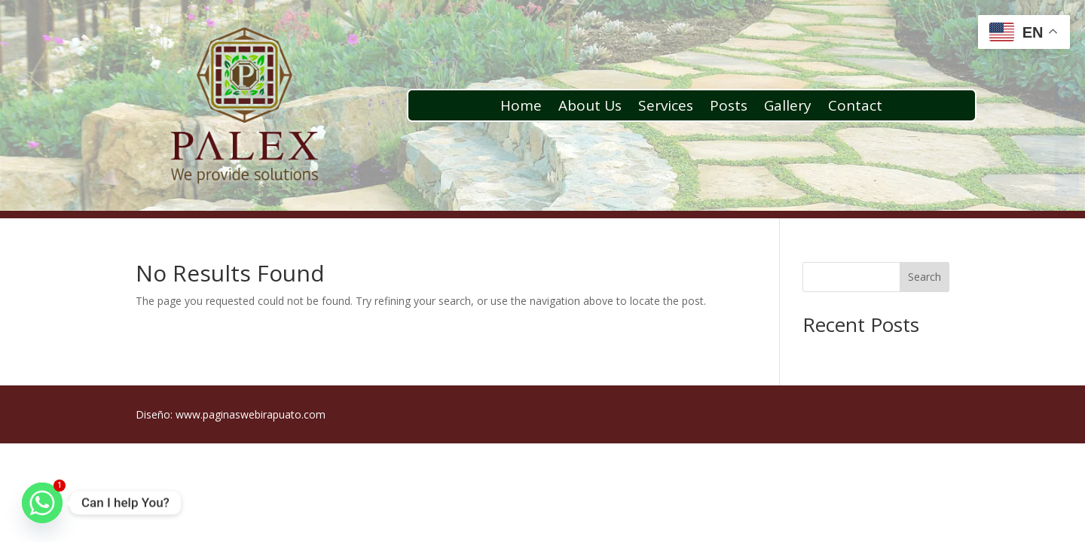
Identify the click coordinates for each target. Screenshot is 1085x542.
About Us (590, 107)
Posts (728, 107)
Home (521, 107)
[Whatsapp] (42, 503)
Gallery (787, 107)
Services (665, 107)
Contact (855, 107)
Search (924, 276)
